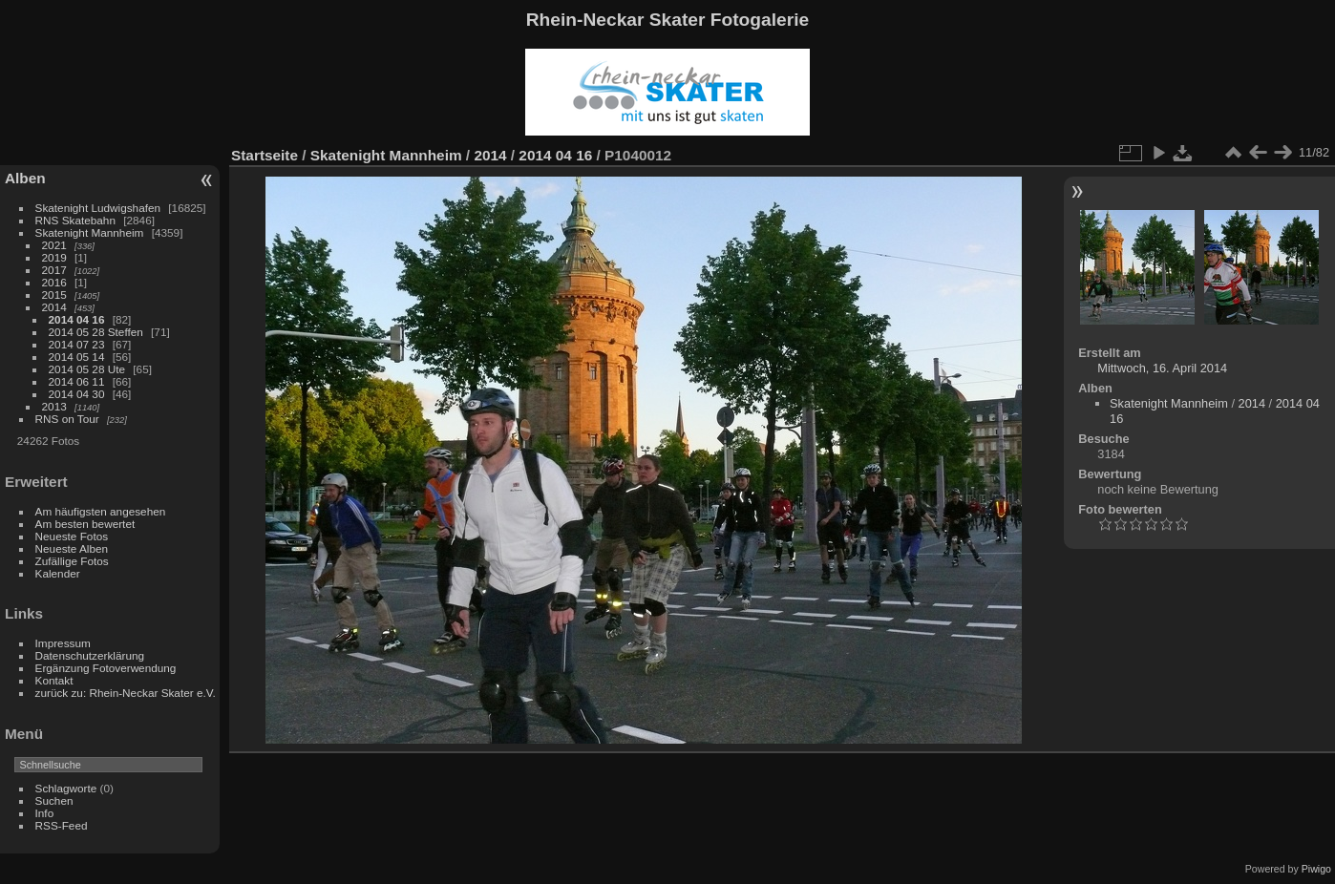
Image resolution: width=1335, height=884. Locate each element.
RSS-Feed (61, 825)
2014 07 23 (77, 344)
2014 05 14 (77, 356)
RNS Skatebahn (75, 220)
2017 (54, 269)
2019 (54, 257)
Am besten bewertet (85, 523)
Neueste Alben (72, 548)
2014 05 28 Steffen (96, 332)
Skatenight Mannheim (89, 232)
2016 (54, 282)
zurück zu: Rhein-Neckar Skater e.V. (125, 692)
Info (44, 813)
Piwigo (1316, 868)
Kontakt (54, 680)
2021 (54, 245)
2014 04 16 (77, 319)
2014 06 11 (77, 381)
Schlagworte (66, 788)
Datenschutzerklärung (89, 655)
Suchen (54, 800)
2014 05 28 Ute (87, 369)
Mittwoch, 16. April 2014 (1162, 368)
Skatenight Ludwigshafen (97, 207)
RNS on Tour (67, 418)
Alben (25, 178)
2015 (54, 294)
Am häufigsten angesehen (100, 511)
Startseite (264, 155)
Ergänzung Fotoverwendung (106, 668)
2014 (54, 307)
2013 (54, 406)
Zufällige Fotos (72, 561)
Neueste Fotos (72, 536)
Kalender (57, 573)
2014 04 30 (77, 394)
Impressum (63, 643)
